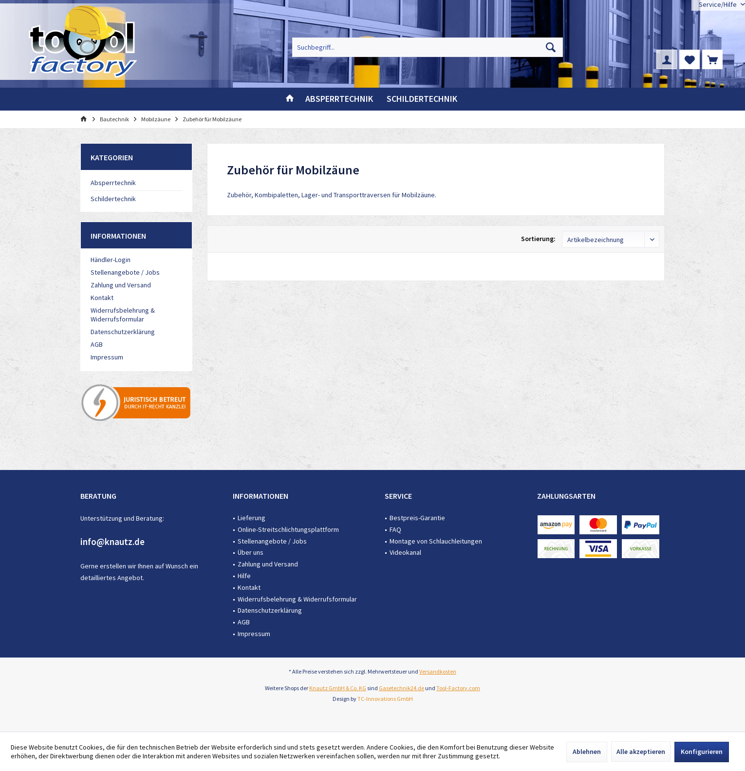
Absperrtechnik (113, 182)
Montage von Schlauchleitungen (436, 541)
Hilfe (244, 575)
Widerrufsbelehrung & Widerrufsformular (123, 314)
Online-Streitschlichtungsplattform (288, 529)
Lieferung (251, 517)
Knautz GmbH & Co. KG (337, 688)
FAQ (395, 529)
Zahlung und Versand (121, 285)
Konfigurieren (702, 751)
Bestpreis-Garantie (417, 517)
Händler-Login (110, 259)
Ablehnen (587, 751)
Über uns (250, 552)
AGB (97, 344)
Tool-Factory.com (458, 688)
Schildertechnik (113, 198)
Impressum (107, 357)
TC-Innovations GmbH (385, 698)
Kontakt (102, 297)
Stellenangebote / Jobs (125, 272)
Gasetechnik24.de (401, 688)
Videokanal (405, 552)
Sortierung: (538, 238)
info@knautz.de (112, 541)
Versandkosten (437, 671)
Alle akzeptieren (640, 751)
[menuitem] (712, 59)
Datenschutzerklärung (123, 331)
